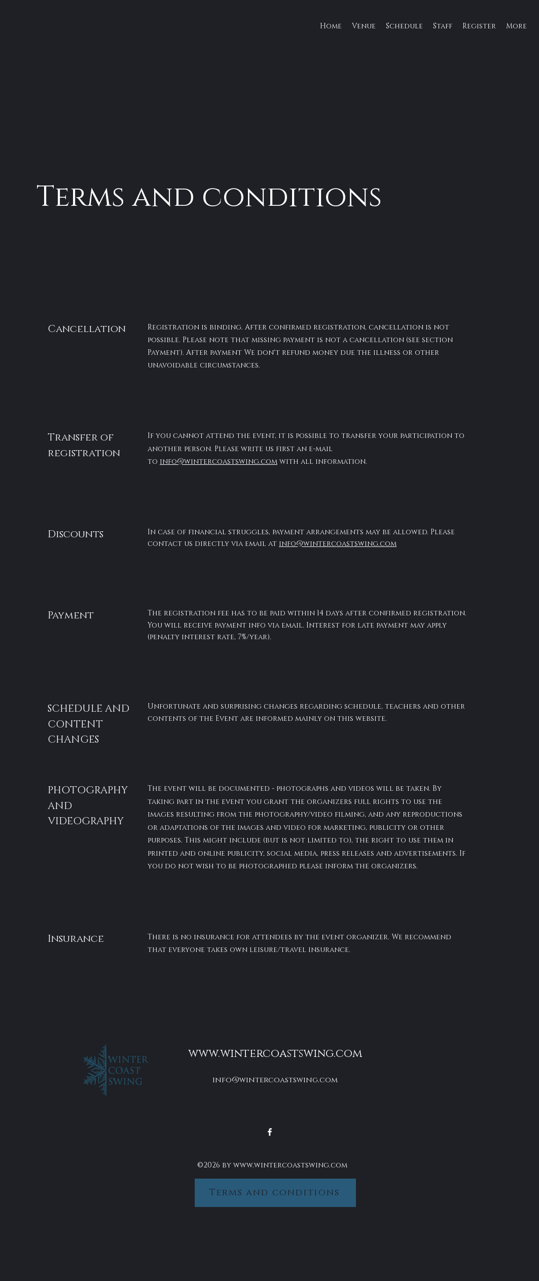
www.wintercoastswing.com (275, 1053)
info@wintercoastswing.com (218, 461)
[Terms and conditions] (275, 1193)
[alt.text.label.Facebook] (270, 1132)
